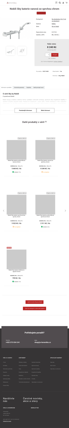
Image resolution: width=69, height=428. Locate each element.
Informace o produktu (6, 87)
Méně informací (45, 110)
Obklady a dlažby (23, 362)
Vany (20, 368)
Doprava (5, 372)
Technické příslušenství (24, 382)
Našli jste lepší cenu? (39, 87)
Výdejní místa (6, 375)
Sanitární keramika (36, 362)
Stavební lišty (35, 375)
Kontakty (5, 365)
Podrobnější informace (25, 110)
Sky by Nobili (55, 26)
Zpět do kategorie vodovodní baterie (34, 308)
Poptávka (29, 87)
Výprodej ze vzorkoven (55, 368)
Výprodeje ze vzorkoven (37, 382)
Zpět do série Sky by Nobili (34, 302)
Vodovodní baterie (23, 365)
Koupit (55, 55)
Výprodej (52, 362)
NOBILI (54, 24)
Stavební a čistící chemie (24, 378)
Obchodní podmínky (7, 368)
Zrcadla (33, 378)
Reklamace (5, 382)
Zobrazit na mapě (7, 421)
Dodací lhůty (6, 385)
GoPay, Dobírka (58, 61)
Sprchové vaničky (36, 368)
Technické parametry (19, 87)
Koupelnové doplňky (36, 372)
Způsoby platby (6, 378)
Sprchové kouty (35, 365)
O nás (4, 362)
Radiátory (21, 375)
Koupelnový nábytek (23, 372)
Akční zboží (53, 365)
